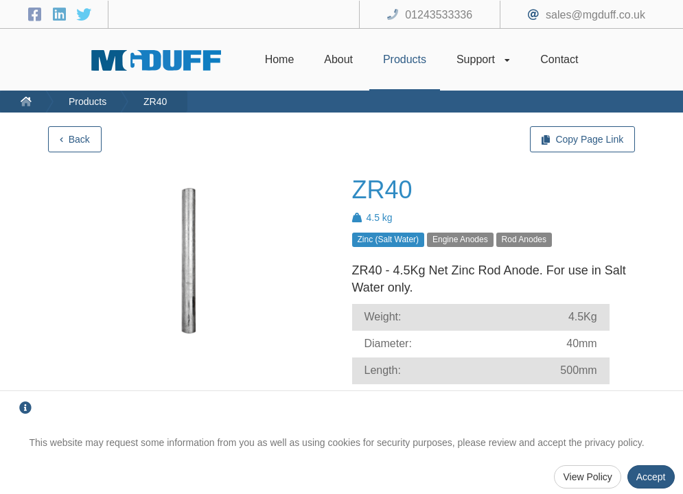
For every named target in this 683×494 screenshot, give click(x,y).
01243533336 (438, 15)
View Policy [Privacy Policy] (587, 476)
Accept (651, 476)
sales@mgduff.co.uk (595, 15)
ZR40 (155, 101)
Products (87, 101)
